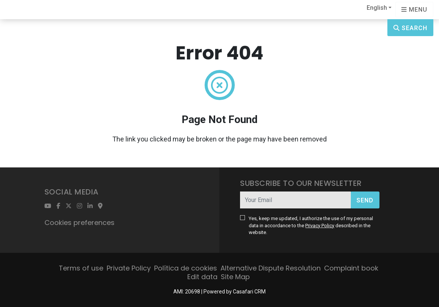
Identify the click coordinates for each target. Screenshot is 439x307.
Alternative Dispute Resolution (270, 268)
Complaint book (351, 268)
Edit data (202, 276)
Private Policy (129, 268)
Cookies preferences (79, 222)
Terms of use (81, 268)
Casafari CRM (249, 292)
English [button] (377, 7)
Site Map (235, 276)
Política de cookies (185, 268)
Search (410, 28)
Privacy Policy (319, 225)
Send (364, 200)
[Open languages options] (414, 9)
